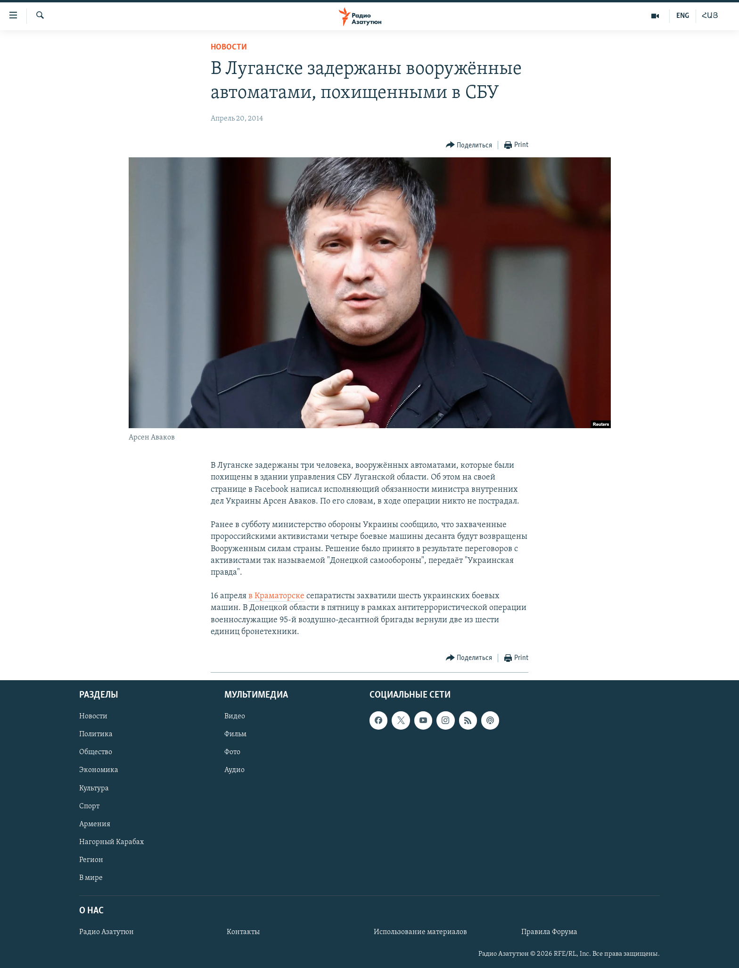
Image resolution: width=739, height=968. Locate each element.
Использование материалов (420, 932)
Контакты (243, 932)
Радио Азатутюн (106, 932)
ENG (682, 16)
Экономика (98, 770)
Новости (229, 47)
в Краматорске (276, 596)
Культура (94, 788)
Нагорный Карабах (111, 842)
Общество (95, 753)
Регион (91, 860)
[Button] (469, 145)
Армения (94, 824)
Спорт (89, 806)
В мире (91, 878)
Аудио (234, 770)
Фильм (235, 735)
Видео (234, 716)
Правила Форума (549, 932)
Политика (96, 735)
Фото (232, 753)
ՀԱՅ (710, 16)
